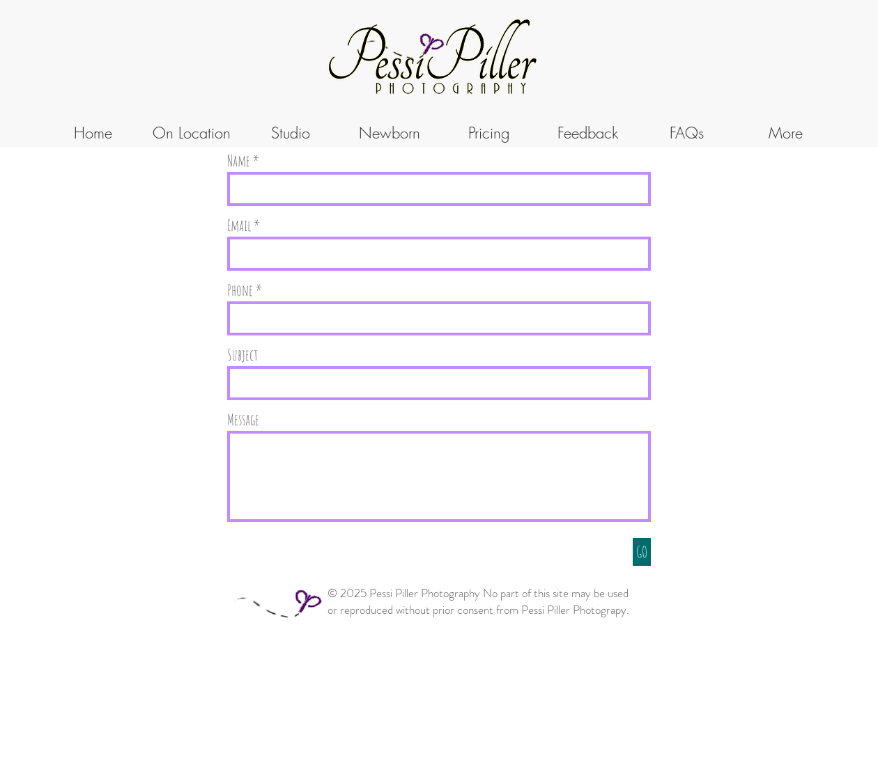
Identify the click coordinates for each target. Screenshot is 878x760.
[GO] (642, 552)
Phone (240, 290)
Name (238, 160)
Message (243, 419)
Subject (243, 355)
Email (239, 225)
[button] (290, 133)
